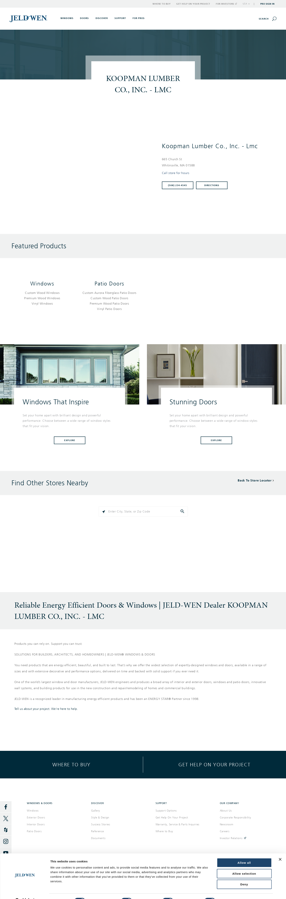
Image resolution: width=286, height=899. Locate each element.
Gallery (95, 810)
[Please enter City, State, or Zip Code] (143, 511)
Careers (224, 831)
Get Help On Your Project (172, 817)
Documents (98, 838)
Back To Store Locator (255, 480)
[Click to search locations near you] (103, 511)
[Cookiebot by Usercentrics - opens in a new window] (25, 891)
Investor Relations (231, 838)
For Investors (226, 4)
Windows (42, 283)
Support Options (166, 810)
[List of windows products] (42, 298)
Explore (69, 440)
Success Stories (100, 824)
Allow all (244, 853)
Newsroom (226, 824)
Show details (231, 891)
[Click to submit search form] (183, 511)
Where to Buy (161, 3)
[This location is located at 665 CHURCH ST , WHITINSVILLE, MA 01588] (216, 162)
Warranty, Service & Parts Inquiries (177, 824)
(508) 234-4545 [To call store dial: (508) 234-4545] (177, 185)
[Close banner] (280, 849)
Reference (97, 831)
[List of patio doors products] (109, 301)
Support (120, 18)
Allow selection (244, 864)
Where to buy (71, 764)
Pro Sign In (267, 3)
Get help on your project (214, 764)
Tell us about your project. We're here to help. (46, 709)
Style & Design (100, 817)
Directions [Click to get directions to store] (211, 185)
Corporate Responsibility (235, 817)
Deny (244, 874)
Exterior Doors (36, 817)
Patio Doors (109, 283)
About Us (226, 810)
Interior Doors (36, 824)
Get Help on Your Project (193, 3)
